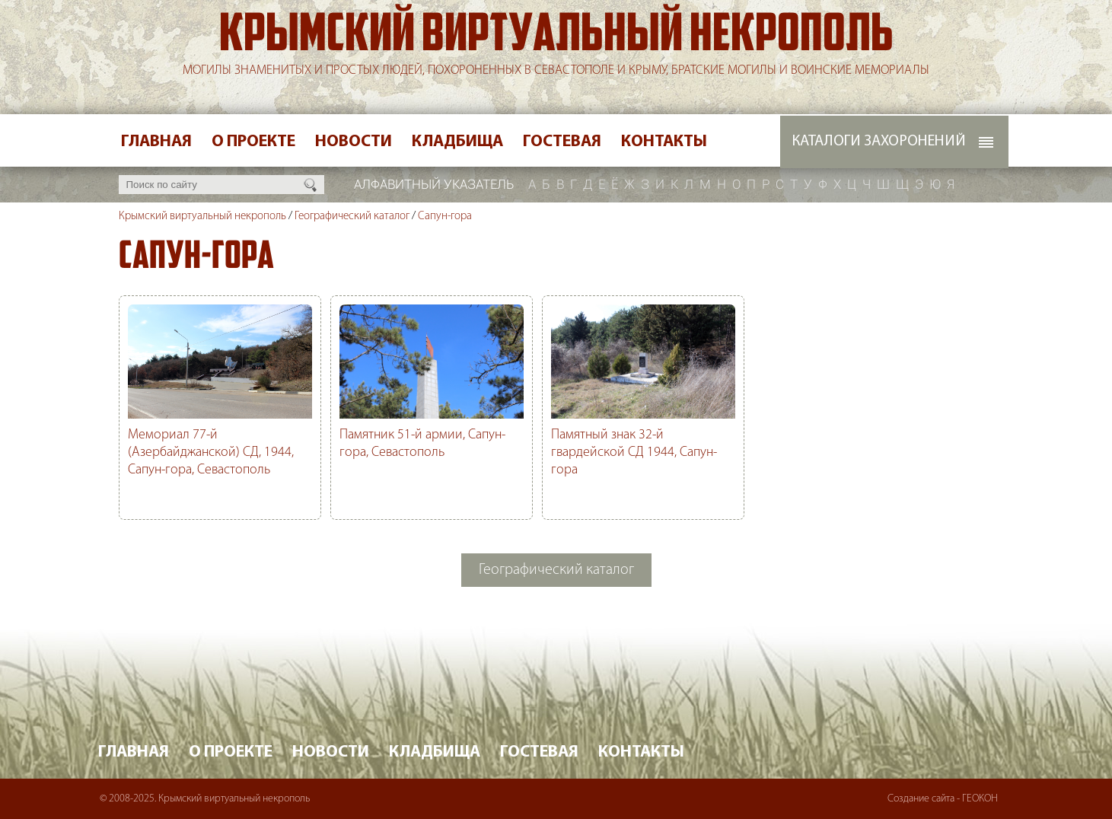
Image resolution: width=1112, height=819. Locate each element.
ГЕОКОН (980, 799)
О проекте (253, 142)
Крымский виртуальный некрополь (556, 37)
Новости (353, 142)
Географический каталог (352, 216)
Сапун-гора (445, 216)
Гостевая (562, 142)
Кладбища (457, 142)
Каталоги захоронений (879, 141)
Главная (156, 142)
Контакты (664, 142)
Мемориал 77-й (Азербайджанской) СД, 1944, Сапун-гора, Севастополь (211, 452)
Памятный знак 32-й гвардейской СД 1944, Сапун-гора (634, 452)
